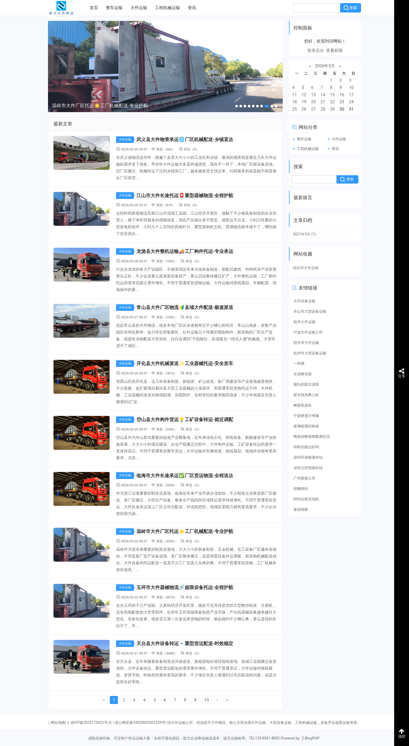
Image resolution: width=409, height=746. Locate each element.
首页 (94, 7)
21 (323, 101)
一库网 (298, 363)
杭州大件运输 (304, 322)
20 (313, 101)
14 (323, 94)
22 (332, 101)
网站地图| (58, 722)
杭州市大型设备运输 (309, 353)
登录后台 (315, 50)
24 (351, 101)
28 (323, 109)
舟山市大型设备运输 (309, 311)
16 (341, 94)
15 (332, 94)
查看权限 (334, 50)
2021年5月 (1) (304, 234)
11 (294, 94)
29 (332, 109)
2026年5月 (325, 65)
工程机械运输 (167, 7)
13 (313, 94)
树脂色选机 (302, 405)
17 (351, 94)
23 (341, 101)
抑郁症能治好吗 (306, 447)
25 (294, 109)
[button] (236, 106)
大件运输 (138, 7)
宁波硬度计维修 (306, 416)
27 (313, 109)
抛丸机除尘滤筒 (306, 384)
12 (304, 94)
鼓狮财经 (300, 489)
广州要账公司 (304, 478)
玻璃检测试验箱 (306, 426)
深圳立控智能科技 (308, 468)
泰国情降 (300, 509)
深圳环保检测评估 (308, 457)
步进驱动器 (302, 374)
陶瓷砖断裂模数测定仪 (311, 436)
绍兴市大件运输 (305, 268)
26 (304, 109)
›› (227, 700)
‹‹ (104, 700)
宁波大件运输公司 (308, 332)
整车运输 (114, 7)
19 (304, 101)
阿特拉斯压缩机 (306, 499)
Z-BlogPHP (311, 738)
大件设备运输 (304, 301)
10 (206, 700)
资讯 (192, 7)
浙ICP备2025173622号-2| (91, 722)
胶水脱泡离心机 (306, 395)
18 (294, 101)
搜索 (353, 7)
